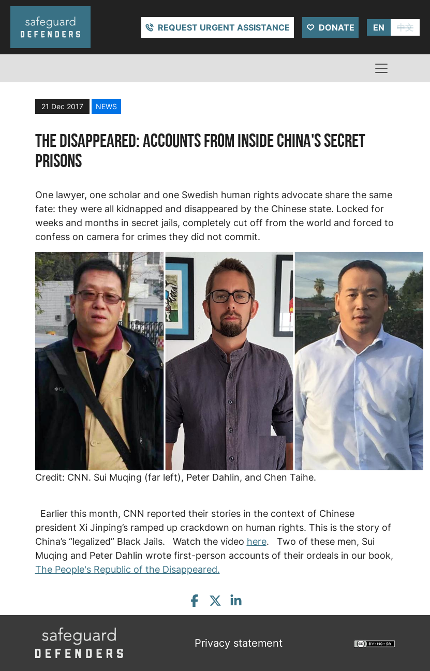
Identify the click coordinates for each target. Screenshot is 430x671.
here (256, 541)
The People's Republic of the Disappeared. (127, 569)
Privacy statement (239, 643)
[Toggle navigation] (381, 68)
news (106, 106)
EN (378, 27)
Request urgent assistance (224, 27)
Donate (336, 27)
